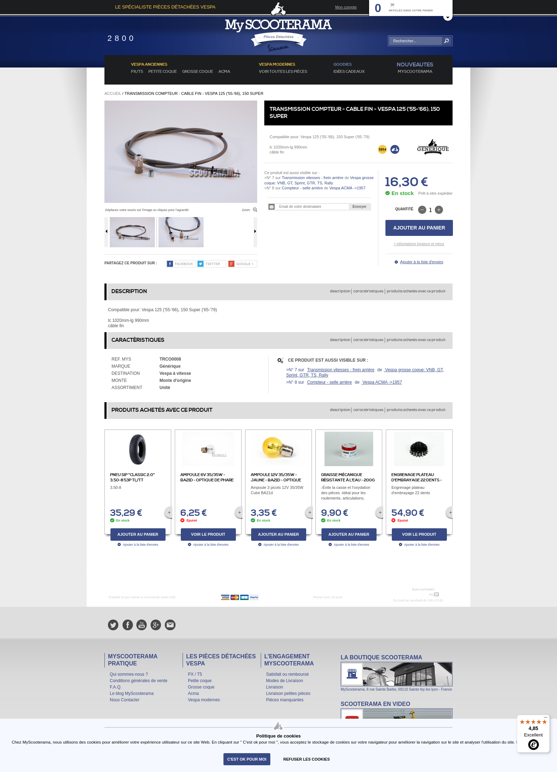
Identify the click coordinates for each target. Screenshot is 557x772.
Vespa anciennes (149, 64)
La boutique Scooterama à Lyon (397, 672)
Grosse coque (197, 71)
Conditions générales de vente (138, 680)
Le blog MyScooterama (131, 693)
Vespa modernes (204, 699)
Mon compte (346, 7)
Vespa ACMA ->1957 (347, 188)
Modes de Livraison (284, 680)
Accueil (112, 93)
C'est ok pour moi (246, 759)
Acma (224, 71)
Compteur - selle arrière (302, 188)
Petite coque (162, 71)
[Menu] (545, 719)
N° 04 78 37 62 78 (411, 594)
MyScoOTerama (415, 71)
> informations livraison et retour (419, 244)
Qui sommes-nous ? (129, 674)
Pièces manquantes (284, 699)
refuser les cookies (306, 759)
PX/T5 (137, 71)
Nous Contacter (124, 699)
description (340, 291)
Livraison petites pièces (288, 693)
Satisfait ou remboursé (287, 674)
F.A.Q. (115, 687)
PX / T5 (195, 674)
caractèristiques (368, 291)
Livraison (274, 687)
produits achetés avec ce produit (416, 291)
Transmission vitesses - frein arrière (313, 178)
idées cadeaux (349, 71)
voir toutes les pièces (283, 71)
